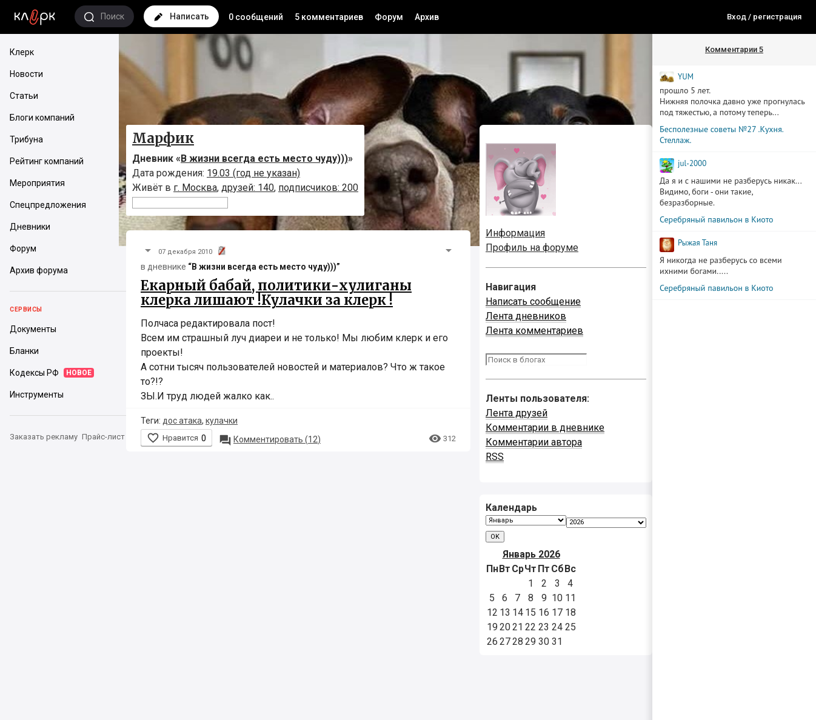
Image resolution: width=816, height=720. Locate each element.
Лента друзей (516, 413)
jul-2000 (692, 163)
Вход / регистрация (764, 16)
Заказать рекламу (44, 436)
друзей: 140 (247, 187)
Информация (515, 233)
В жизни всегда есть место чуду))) (264, 158)
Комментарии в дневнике (545, 427)
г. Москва (195, 187)
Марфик (163, 138)
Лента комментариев (534, 330)
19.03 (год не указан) (253, 173)
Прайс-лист (103, 436)
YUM (686, 77)
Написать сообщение (533, 301)
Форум (389, 17)
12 (270, 439)
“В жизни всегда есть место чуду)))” (264, 267)
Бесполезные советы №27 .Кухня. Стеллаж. (721, 134)
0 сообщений (256, 17)
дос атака (182, 420)
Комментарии (734, 49)
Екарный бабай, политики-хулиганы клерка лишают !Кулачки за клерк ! (276, 292)
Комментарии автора (534, 442)
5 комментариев (329, 17)
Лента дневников (526, 316)
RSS (495, 456)
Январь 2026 (531, 554)
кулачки (222, 420)
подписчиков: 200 (318, 187)
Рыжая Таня (697, 243)
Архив (427, 17)
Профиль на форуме (532, 247)
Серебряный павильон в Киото (717, 219)
